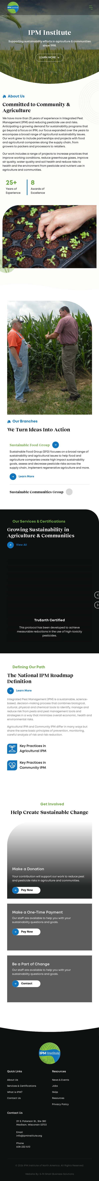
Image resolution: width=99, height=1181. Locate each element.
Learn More (49, 57)
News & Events (60, 1080)
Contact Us (14, 1098)
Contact (22, 983)
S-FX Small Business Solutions (57, 1174)
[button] (90, 8)
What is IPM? (14, 1092)
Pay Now (22, 890)
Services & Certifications (21, 1086)
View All (17, 545)
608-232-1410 (23, 1147)
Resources (58, 1098)
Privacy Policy (60, 1104)
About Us (12, 1080)
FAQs (55, 1092)
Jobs (55, 1086)
